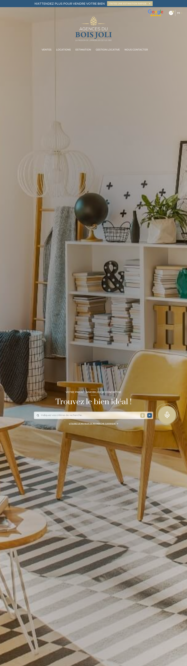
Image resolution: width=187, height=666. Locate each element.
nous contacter (136, 50)
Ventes (46, 50)
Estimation (83, 50)
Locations (63, 50)
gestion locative (108, 50)
